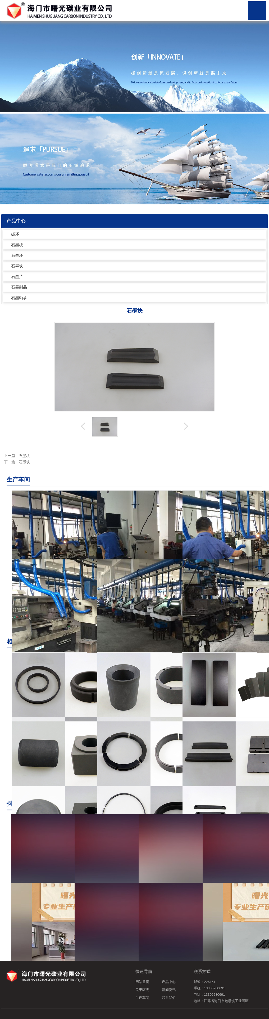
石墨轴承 (19, 297)
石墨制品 (19, 287)
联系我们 (169, 998)
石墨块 (17, 266)
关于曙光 (142, 990)
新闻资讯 (169, 990)
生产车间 (142, 998)
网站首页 (142, 982)
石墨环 (17, 255)
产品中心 (169, 982)
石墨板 (17, 245)
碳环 (15, 234)
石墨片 (17, 276)
